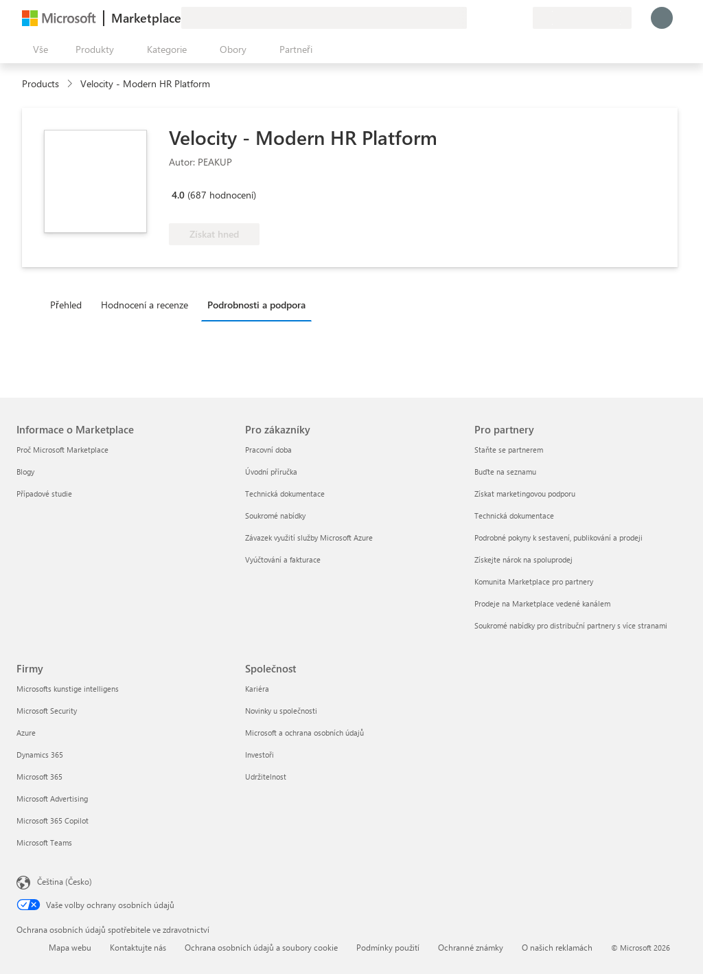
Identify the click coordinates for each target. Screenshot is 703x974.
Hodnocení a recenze (144, 304)
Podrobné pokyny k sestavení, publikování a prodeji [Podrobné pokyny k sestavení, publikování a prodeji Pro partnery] (558, 537)
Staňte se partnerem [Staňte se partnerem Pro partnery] (508, 449)
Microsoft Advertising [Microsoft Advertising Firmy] (52, 798)
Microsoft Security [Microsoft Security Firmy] (46, 710)
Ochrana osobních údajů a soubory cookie (261, 947)
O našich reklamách (557, 947)
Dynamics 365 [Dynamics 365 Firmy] (39, 754)
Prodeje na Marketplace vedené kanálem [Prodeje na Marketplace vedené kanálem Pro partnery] (542, 603)
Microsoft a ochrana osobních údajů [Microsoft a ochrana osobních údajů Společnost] (304, 732)
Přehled (66, 304)
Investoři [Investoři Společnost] (259, 754)
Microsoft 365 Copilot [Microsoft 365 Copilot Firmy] (52, 820)
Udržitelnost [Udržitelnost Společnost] (265, 776)
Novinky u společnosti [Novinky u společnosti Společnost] (281, 710)
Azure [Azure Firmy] (26, 732)
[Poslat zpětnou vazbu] (472, 18)
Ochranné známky (470, 947)
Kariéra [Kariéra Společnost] (257, 688)
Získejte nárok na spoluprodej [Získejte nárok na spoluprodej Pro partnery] (523, 559)
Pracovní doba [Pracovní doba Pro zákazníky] (268, 449)
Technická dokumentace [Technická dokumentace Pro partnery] (514, 515)
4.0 (178, 194)
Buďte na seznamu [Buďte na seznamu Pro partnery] (505, 471)
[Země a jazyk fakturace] (582, 18)
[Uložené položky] (505, 18)
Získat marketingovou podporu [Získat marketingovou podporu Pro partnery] (524, 493)
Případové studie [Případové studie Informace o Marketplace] (44, 493)
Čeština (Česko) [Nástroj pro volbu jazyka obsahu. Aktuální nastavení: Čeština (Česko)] (64, 881)
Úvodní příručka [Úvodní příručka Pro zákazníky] (271, 471)
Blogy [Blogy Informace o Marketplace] (25, 471)
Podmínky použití (387, 947)
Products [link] (40, 83)
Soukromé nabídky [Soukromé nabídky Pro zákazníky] (275, 515)
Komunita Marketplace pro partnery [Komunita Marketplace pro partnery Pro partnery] (533, 581)
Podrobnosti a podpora (256, 304)
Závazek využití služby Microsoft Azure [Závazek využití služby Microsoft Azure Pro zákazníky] (309, 537)
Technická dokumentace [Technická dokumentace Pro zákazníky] (285, 493)
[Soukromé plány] (521, 18)
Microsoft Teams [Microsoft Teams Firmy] (44, 842)
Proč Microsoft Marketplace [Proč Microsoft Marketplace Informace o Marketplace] (62, 449)
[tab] (69, 304)
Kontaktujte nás (138, 947)
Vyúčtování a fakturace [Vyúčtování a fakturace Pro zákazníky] (283, 559)
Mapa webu (70, 947)
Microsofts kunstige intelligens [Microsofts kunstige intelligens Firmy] (67, 688)
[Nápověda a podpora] (488, 18)
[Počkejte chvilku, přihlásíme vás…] (662, 18)
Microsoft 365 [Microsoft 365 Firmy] (39, 776)
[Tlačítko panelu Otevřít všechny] (38, 49)
